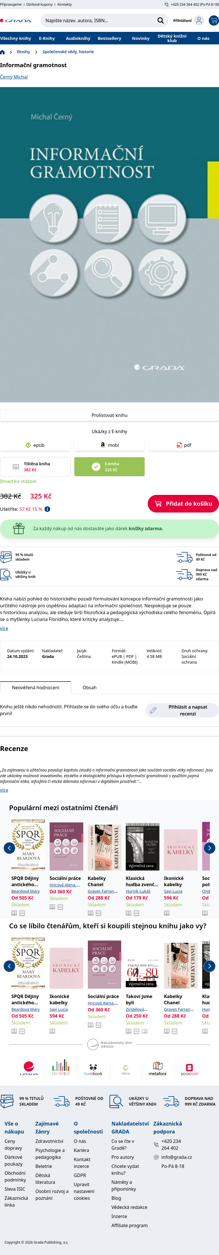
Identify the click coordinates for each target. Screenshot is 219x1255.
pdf (184, 445)
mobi (109, 445)
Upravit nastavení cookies (84, 1191)
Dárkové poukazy (14, 1160)
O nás (203, 38)
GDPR (80, 1175)
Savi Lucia (173, 891)
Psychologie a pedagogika (50, 1153)
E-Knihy (47, 38)
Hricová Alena (62, 885)
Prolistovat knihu (109, 415)
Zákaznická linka (16, 1201)
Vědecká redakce (129, 1207)
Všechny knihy (15, 38)
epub (34, 445)
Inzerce (119, 1216)
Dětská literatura (45, 1178)
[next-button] (210, 848)
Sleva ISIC (15, 1189)
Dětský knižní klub (172, 38)
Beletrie (43, 1166)
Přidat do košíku (183, 503)
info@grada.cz (169, 1157)
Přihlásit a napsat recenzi (178, 710)
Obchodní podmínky (15, 1176)
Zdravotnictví (49, 1141)
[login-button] (188, 20)
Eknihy (23, 51)
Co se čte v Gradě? (122, 1144)
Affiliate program (129, 1225)
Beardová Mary (25, 891)
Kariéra (81, 1150)
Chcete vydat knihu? (125, 1169)
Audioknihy (78, 38)
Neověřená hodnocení (36, 689)
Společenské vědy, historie (68, 51)
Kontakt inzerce (82, 1162)
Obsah (90, 687)
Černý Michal (14, 77)
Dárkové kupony (40, 4)
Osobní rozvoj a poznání (51, 1194)
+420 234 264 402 (167, 1144)
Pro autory (122, 1157)
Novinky (141, 38)
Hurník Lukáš (138, 891)
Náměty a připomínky (123, 1185)
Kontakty (64, 4)
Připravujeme (11, 4)
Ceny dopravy (13, 1144)
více (4, 628)
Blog (116, 1198)
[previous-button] (9, 848)
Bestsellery (109, 38)
